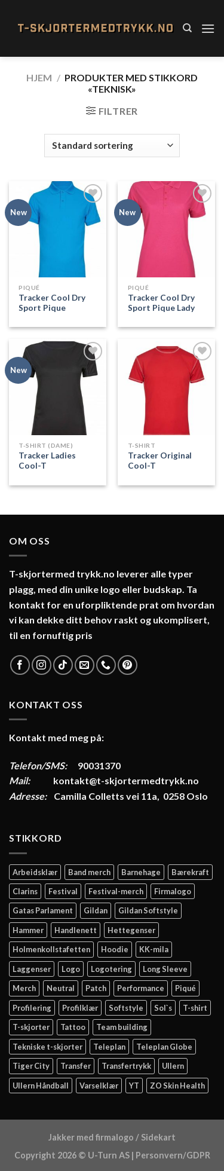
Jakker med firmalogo (91, 1137)
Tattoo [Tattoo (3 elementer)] (72, 1027)
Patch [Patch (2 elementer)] (95, 988)
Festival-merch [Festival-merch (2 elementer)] (115, 891)
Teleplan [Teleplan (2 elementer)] (109, 1046)
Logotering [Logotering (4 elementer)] (111, 969)
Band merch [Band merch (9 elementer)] (89, 872)
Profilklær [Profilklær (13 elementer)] (80, 1008)
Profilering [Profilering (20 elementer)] (32, 1008)
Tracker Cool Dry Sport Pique (52, 303)
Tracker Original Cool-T (160, 461)
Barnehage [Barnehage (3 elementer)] (141, 872)
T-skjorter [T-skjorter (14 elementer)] (31, 1027)
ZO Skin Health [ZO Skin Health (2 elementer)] (177, 1085)
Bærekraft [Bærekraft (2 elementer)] (190, 872)
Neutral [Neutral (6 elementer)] (61, 988)
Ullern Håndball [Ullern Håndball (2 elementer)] (41, 1085)
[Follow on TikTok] (63, 665)
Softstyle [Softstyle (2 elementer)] (126, 1008)
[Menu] (208, 28)
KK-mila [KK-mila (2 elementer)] (153, 949)
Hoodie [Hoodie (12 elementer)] (114, 949)
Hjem (39, 77)
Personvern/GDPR (173, 1155)
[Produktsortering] (111, 145)
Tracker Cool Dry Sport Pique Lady (161, 303)
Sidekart (158, 1137)
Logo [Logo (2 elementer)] (71, 969)
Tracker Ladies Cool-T (47, 461)
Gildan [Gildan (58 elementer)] (96, 910)
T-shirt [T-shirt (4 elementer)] (195, 1008)
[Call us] (106, 665)
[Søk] (187, 28)
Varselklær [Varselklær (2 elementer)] (98, 1085)
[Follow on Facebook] (20, 665)
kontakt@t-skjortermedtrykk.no (126, 780)
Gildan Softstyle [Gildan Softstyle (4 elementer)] (148, 910)
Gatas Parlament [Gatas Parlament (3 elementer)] (43, 910)
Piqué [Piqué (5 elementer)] (185, 988)
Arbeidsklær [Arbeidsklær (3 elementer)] (35, 872)
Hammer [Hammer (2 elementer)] (28, 930)
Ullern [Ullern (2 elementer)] (173, 1066)
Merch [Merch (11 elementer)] (24, 988)
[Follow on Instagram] (41, 665)
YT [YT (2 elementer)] (134, 1085)
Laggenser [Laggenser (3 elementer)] (32, 969)
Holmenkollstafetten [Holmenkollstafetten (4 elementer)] (51, 949)
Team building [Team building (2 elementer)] (122, 1027)
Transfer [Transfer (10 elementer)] (75, 1066)
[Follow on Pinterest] (127, 665)
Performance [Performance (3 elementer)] (140, 988)
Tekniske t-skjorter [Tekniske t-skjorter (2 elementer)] (47, 1046)
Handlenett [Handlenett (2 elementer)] (75, 930)
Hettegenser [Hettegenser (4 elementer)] (131, 930)
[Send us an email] (84, 665)
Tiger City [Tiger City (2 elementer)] (31, 1066)
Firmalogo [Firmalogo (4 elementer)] (172, 891)
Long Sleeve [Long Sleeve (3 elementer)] (165, 969)
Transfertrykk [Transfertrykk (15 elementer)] (126, 1066)
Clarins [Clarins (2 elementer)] (25, 891)
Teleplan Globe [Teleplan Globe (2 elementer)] (164, 1046)
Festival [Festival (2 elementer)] (63, 891)
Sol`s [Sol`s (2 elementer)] (163, 1008)
